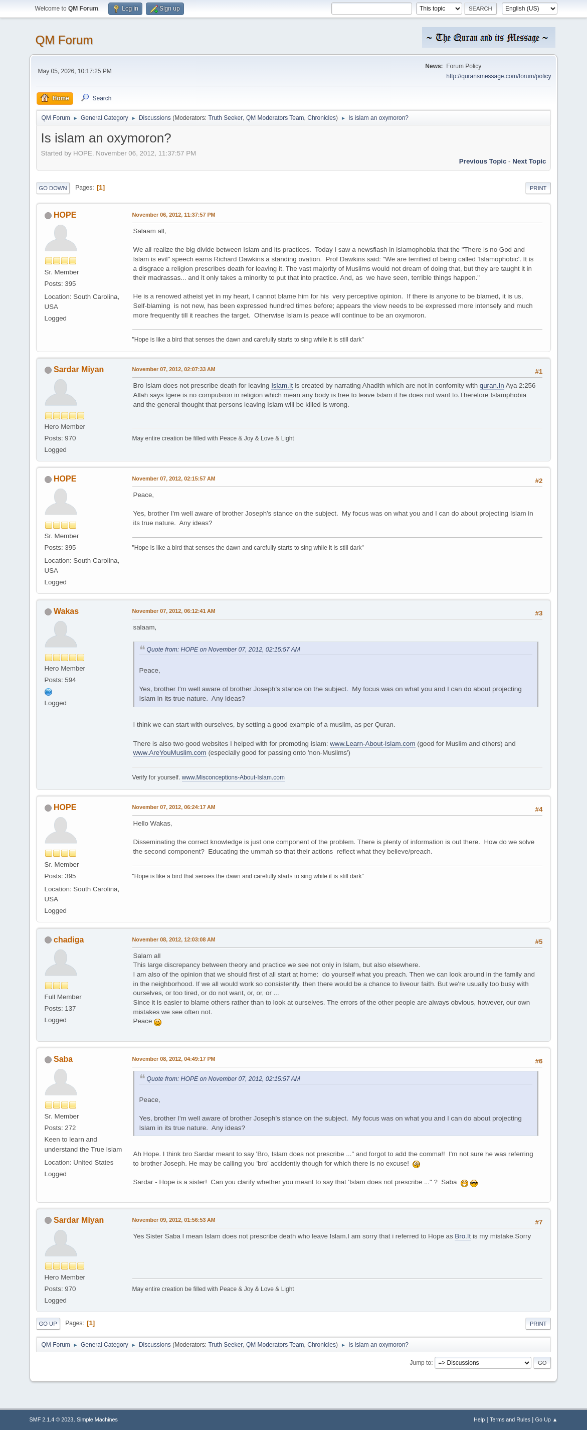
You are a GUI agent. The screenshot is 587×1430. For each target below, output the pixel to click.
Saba (63, 1059)
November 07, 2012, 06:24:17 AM (174, 807)
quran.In (492, 385)
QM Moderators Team (275, 117)
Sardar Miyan (79, 369)
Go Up (48, 1324)
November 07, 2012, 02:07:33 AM (174, 369)
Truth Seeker (225, 117)
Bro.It (463, 1236)
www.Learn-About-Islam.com (372, 743)
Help (479, 1419)
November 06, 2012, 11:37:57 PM (174, 215)
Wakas (66, 611)
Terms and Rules (510, 1419)
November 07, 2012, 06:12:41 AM (174, 611)
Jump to (420, 1362)
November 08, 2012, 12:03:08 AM (174, 939)
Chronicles (321, 117)
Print (538, 188)
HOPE (65, 215)
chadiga (69, 939)
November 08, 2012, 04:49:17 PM (174, 1059)
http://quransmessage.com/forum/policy (498, 76)
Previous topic (483, 161)
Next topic (529, 161)
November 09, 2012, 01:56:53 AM (174, 1220)
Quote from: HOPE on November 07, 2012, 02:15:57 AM (223, 649)
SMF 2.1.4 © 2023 (52, 1419)
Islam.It (282, 385)
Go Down (53, 188)
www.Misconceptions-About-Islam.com (233, 777)
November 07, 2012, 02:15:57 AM (174, 478)
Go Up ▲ (546, 1419)
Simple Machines (97, 1419)
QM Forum (64, 40)
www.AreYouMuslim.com (170, 752)
